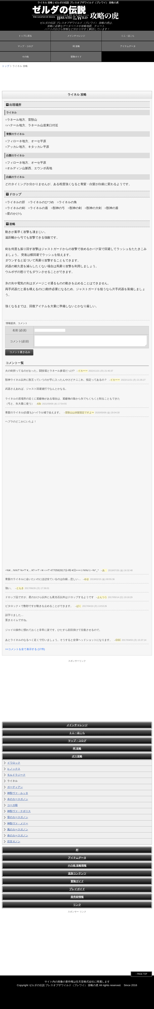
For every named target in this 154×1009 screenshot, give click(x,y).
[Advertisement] (77, 79)
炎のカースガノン (17, 835)
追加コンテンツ (77, 873)
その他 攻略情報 (77, 865)
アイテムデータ (128, 46)
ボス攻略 (77, 756)
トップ (5, 66)
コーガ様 (12, 805)
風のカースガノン (17, 829)
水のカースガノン (17, 799)
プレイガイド (77, 889)
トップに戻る (25, 36)
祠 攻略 (76, 46)
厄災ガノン (13, 841)
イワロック (13, 762)
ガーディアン (15, 787)
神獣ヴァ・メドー (17, 823)
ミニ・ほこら (127, 36)
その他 (25, 56)
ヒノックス (13, 768)
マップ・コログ (25, 46)
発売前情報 (77, 896)
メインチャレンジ (76, 36)
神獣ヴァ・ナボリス (19, 811)
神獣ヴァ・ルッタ (17, 793)
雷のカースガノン (17, 817)
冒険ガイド (76, 56)
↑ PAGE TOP (141, 974)
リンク (77, 904)
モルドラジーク (16, 774)
